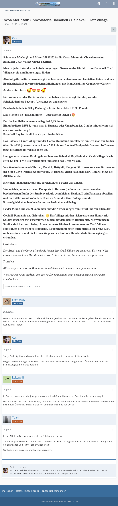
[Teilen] (113, 29)
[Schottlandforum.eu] (47, 4)
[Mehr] (112, 50)
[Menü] (114, 4)
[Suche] (99, 4)
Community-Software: (59, 501)
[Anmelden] (106, 4)
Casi (7, 24)
